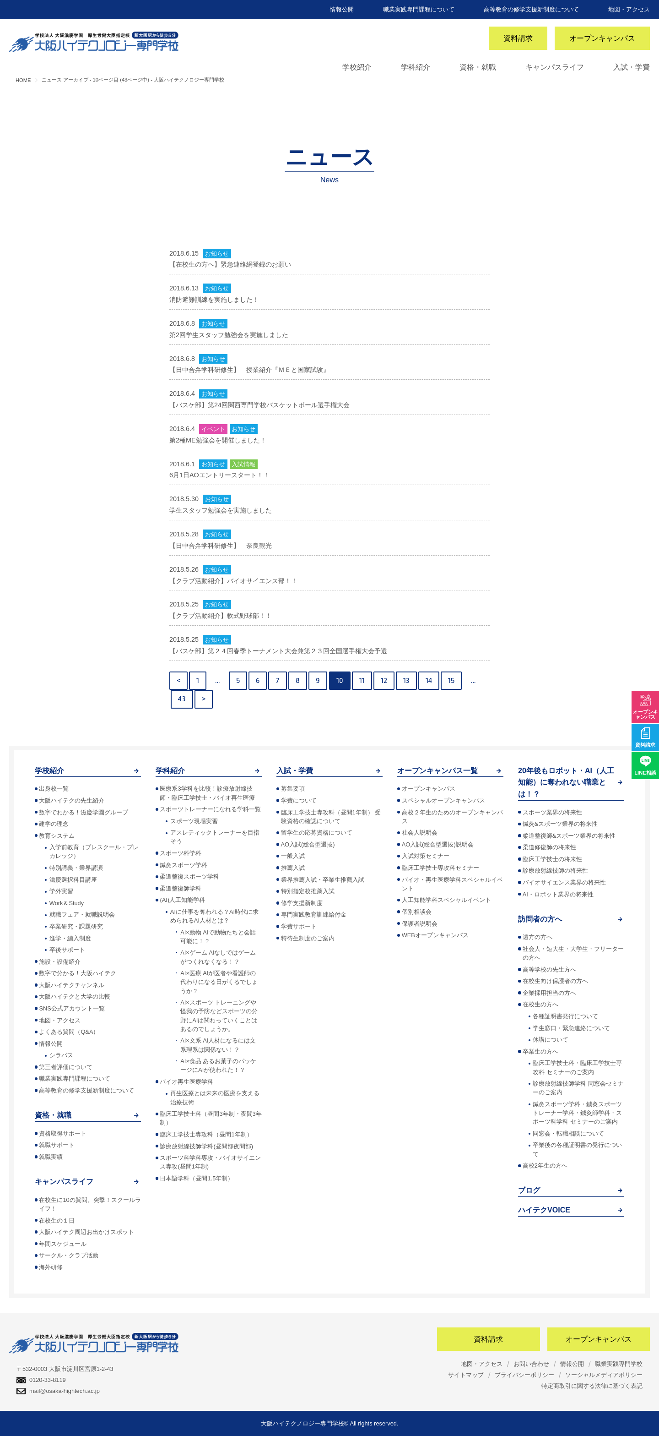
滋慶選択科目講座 (73, 879)
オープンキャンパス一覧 (437, 771)
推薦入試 (293, 867)
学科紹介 (415, 67)
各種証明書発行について (565, 1016)
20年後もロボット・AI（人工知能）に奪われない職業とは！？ (566, 782)
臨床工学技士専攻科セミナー (440, 867)
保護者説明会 (420, 923)
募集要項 (293, 788)
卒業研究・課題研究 (76, 926)
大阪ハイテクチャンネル (71, 985)
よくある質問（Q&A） (69, 1031)
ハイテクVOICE (544, 1210)
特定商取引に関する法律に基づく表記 (592, 1385)
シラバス (61, 1055)
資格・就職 (477, 67)
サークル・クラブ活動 (68, 1255)
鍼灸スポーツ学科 (183, 865)
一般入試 (293, 855)
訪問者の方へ (540, 919)
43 (182, 698)
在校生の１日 (57, 1220)
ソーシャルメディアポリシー (604, 1374)
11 (362, 680)
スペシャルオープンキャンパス (443, 800)
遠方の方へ (537, 937)
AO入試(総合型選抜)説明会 (438, 844)
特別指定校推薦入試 (308, 891)
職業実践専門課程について (418, 9)
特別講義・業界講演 (76, 867)
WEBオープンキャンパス (435, 935)
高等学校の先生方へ (549, 969)
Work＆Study (66, 903)
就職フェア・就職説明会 (82, 914)
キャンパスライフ (554, 67)
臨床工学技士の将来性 (552, 859)
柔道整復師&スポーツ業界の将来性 (569, 835)
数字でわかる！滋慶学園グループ (83, 812)
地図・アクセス (629, 9)
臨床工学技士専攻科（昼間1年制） (206, 1134)
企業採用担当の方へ (549, 992)
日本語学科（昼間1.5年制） (196, 1178)
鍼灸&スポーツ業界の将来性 (560, 823)
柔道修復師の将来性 (549, 847)
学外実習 (61, 891)
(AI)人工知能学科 (182, 899)
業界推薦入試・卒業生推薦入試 (322, 879)
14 (429, 680)
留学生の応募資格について (316, 832)
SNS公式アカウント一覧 (71, 1008)
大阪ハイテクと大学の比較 (74, 996)
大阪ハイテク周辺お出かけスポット (86, 1232)
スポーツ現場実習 (194, 821)
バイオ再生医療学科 (186, 1081)
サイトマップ (466, 1374)
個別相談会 (417, 911)
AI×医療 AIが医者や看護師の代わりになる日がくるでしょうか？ (219, 982)
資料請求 (518, 38)
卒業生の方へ (540, 1051)
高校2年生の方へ (545, 1165)
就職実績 (51, 1156)
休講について (550, 1039)
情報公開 (342, 9)
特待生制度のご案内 (308, 938)
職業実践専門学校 (619, 1363)
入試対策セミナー (425, 855)
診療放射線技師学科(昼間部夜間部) (206, 1146)
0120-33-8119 (41, 1379)
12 (384, 680)
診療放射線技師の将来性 (555, 870)
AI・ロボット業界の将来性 (558, 894)
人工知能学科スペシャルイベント (446, 899)
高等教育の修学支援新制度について (531, 9)
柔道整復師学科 (180, 888)
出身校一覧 (54, 788)
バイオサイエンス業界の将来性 (564, 882)
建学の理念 (54, 823)
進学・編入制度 (70, 938)
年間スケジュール (62, 1243)
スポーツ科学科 (180, 853)
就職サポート (57, 1144)
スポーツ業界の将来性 (552, 812)
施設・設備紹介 (60, 961)
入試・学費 (631, 67)
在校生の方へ (540, 1004)
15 (451, 680)
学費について (299, 800)
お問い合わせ (531, 1363)
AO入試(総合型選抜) (308, 844)
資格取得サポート (62, 1133)
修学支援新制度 (302, 903)
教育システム (57, 835)
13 (406, 680)
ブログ (529, 1190)
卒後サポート (67, 949)
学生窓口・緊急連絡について (571, 1028)
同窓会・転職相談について (568, 1133)
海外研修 (51, 1267)
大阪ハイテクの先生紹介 (71, 800)
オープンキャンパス (602, 38)
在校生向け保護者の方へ (555, 980)
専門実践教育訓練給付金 (313, 914)
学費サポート (299, 926)
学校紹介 (357, 67)
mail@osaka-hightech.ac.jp (58, 1390)
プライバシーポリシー (524, 1374)
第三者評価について (65, 1067)
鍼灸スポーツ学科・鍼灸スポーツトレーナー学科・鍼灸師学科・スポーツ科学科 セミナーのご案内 (577, 1113)
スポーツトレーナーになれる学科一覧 (210, 809)
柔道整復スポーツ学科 (189, 876)
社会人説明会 (420, 832)
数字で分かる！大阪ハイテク (77, 973)
